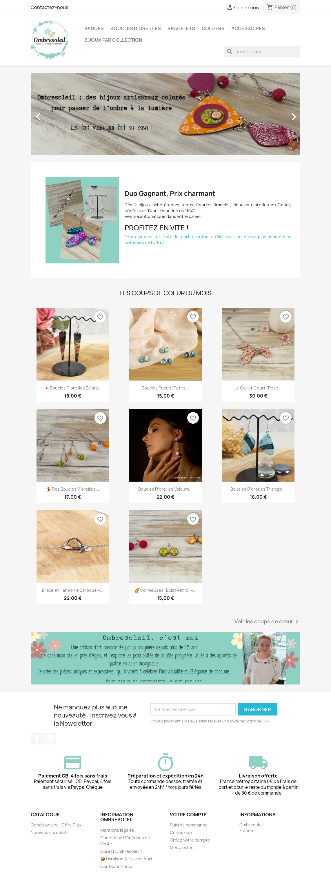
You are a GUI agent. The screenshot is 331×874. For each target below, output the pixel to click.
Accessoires (248, 28)
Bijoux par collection (113, 40)
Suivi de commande (189, 825)
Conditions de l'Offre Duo (56, 825)
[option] (165, 114)
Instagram (50, 738)
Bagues (94, 28)
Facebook (37, 738)
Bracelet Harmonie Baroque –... (72, 590)
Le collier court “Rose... (258, 388)
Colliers (213, 28)
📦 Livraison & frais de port (126, 859)
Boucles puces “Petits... (165, 388)
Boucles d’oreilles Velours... (165, 489)
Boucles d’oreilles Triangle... (258, 489)
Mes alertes (181, 847)
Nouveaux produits (50, 832)
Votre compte (188, 814)
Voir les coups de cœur (267, 621)
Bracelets (181, 28)
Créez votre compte (190, 840)
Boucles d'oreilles (135, 28)
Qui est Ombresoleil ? (121, 851)
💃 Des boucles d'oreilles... (72, 489)
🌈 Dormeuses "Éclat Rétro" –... (165, 590)
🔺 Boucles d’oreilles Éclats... (72, 388)
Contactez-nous (49, 7)
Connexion (181, 832)
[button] (51, 114)
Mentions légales (117, 830)
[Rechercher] (262, 51)
